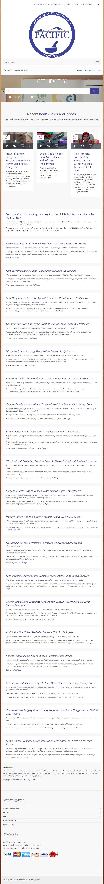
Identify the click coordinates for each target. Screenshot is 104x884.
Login (97, 4)
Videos (36, 97)
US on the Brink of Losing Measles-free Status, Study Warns (40, 351)
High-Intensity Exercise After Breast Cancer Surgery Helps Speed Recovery (48, 575)
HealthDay (21, 779)
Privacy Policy (9, 824)
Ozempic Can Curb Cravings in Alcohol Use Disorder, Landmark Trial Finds (48, 324)
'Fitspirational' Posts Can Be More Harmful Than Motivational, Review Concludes (51, 461)
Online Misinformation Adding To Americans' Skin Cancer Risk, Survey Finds (49, 404)
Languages (37, 4)
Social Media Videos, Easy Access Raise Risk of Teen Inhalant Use (51, 158)
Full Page (58, 230)
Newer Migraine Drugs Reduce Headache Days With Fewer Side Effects (46, 243)
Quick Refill (56, 4)
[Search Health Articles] (47, 91)
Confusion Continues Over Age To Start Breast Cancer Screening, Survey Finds (50, 683)
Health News (16, 97)
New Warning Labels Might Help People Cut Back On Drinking (41, 270)
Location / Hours (71, 4)
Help (47, 4)
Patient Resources (11, 808)
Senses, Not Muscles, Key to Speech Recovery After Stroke (39, 655)
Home (79, 70)
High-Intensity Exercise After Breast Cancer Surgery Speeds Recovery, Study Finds (83, 162)
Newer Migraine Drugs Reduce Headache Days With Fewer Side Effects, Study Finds (18, 160)
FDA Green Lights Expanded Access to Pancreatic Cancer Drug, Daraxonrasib (49, 378)
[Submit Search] (94, 91)
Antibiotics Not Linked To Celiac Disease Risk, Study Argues (39, 632)
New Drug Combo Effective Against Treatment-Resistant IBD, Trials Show (47, 298)
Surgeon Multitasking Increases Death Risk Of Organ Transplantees (44, 491)
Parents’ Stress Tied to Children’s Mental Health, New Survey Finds (43, 516)
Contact (6, 812)
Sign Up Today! (87, 4)
